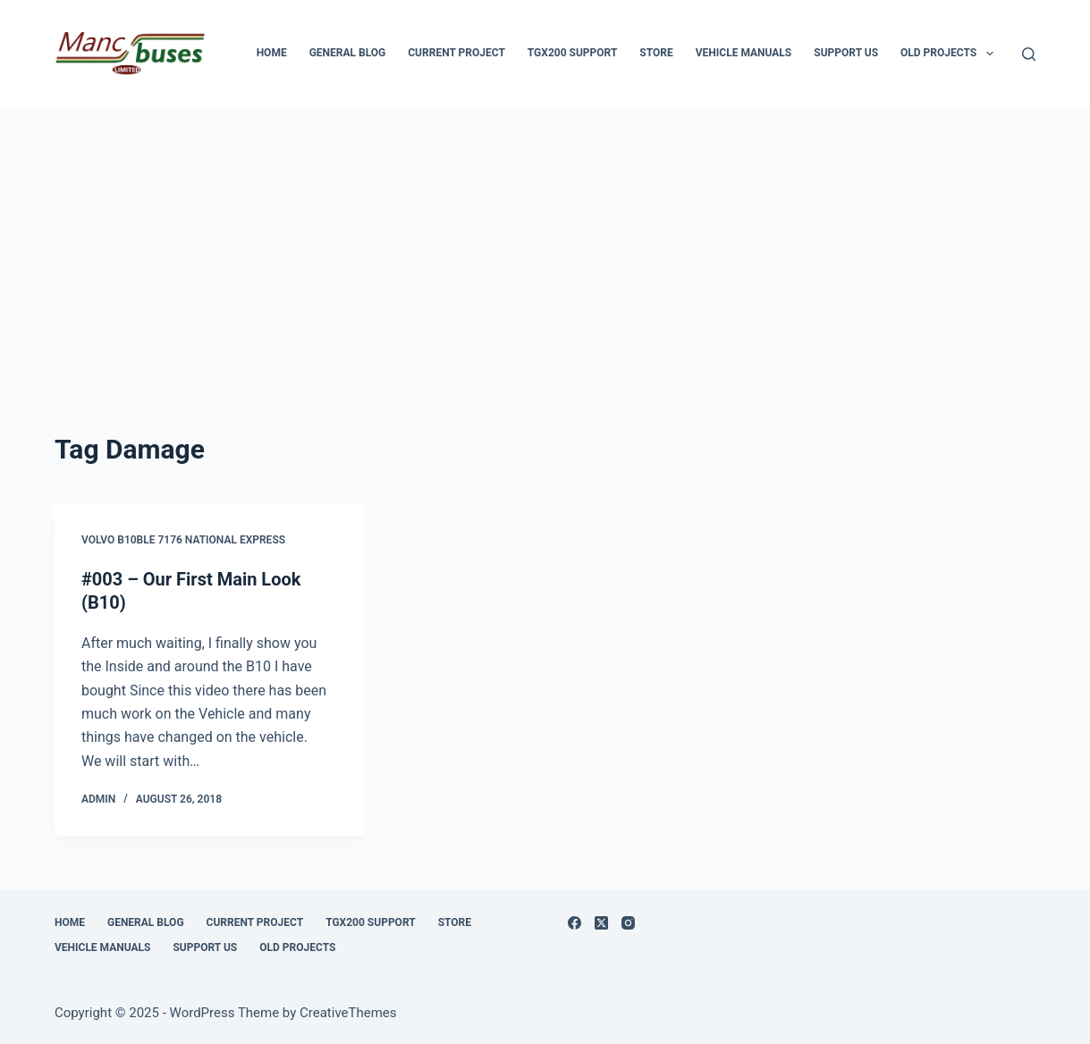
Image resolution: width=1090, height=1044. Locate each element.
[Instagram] (628, 923)
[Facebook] (574, 923)
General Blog (347, 52)
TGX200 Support (573, 52)
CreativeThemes (348, 1013)
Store (655, 52)
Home (272, 52)
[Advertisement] (545, 241)
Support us (846, 52)
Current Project (456, 52)
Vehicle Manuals (744, 52)
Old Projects (950, 53)
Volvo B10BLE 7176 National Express (183, 540)
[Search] (1028, 54)
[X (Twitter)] (601, 923)
